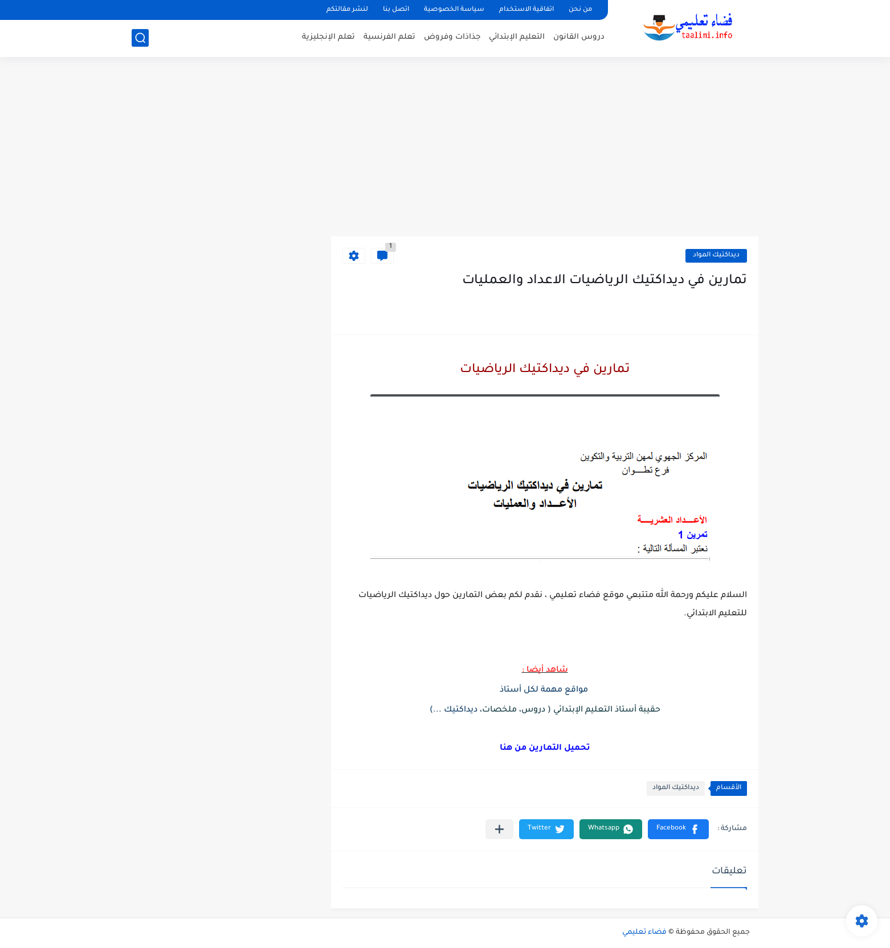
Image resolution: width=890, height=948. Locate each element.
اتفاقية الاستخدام (526, 10)
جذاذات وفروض (452, 37)
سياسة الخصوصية (454, 10)
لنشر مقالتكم (347, 10)
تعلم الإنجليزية (328, 37)
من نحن (580, 10)
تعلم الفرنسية (389, 37)
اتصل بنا (396, 10)
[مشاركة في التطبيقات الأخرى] (499, 829)
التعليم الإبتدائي (517, 37)
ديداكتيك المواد (716, 255)
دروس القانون (579, 37)
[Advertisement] (445, 148)
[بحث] (140, 38)
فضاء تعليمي (644, 933)
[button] (678, 829)
